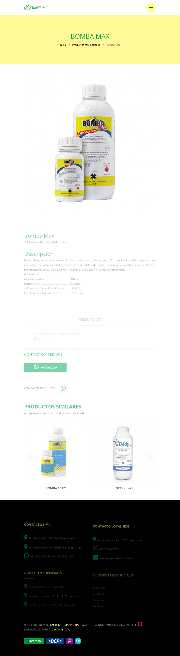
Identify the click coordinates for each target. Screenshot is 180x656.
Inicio (63, 44)
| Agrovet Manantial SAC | (68, 624)
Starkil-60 (124, 497)
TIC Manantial (59, 629)
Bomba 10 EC (56, 497)
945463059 (45, 375)
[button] (31, 465)
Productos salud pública (86, 44)
